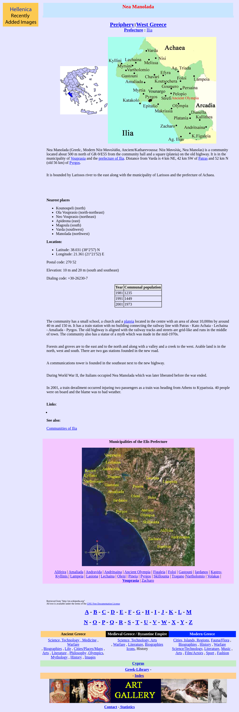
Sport (210, 653)
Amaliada (76, 572)
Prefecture (133, 30)
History (76, 657)
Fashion (223, 653)
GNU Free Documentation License (103, 603)
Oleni (121, 576)
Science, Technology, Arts (137, 640)
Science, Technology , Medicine (72, 640)
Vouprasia (78, 158)
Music (225, 649)
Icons (131, 649)
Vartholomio (195, 576)
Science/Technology (187, 649)
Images (90, 657)
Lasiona (92, 576)
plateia (129, 321)
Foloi (172, 572)
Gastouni (185, 572)
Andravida (94, 572)
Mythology (59, 657)
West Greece (151, 24)
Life (68, 649)
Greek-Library (137, 669)
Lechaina (108, 576)
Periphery (122, 24)
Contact (110, 707)
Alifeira (60, 572)
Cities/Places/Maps (88, 649)
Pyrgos (74, 163)
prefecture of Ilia (111, 158)
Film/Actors (194, 653)
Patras (203, 158)
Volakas (213, 576)
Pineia (133, 576)
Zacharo (148, 580)
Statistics (127, 707)
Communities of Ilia (61, 428)
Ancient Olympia (137, 572)
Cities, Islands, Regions (191, 640)
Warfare (73, 644)
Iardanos (201, 572)
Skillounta (161, 576)
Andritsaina (113, 572)
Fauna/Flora (220, 640)
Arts (45, 653)
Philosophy (78, 653)
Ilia (149, 30)
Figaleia (159, 572)
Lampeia (77, 576)
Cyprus (138, 663)
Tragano (178, 576)
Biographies (53, 649)
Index (139, 676)
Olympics (96, 653)
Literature (59, 653)
